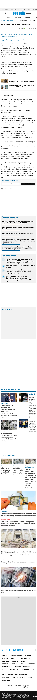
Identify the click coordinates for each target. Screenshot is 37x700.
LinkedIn (14, 650)
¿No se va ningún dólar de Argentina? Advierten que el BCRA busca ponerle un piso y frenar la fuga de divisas (20, 261)
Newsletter (33, 17)
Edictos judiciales (19, 677)
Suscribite (28, 183)
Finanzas (27, 17)
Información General (22, 666)
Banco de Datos (25, 658)
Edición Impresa (7, 666)
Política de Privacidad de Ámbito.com (14, 675)
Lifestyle (5, 664)
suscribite (28, 13)
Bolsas (13, 312)
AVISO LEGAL (6, 677)
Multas (30, 677)
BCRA (24, 9)
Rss (34, 669)
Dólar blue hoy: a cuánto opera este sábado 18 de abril (18, 228)
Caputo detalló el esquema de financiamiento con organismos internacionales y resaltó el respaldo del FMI (20, 279)
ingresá (33, 13)
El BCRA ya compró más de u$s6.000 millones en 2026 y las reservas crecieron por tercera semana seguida (18, 554)
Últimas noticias (16, 656)
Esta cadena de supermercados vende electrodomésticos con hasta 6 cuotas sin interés (9, 437)
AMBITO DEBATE (26, 686)
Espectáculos (13, 669)
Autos (4, 669)
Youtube (18, 650)
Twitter (2, 650)
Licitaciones (6, 680)
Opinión (23, 661)
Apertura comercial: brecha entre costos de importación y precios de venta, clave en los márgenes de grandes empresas (32, 406)
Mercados (5, 661)
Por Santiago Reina (31, 417)
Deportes (31, 664)
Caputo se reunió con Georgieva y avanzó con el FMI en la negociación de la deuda (32, 426)
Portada (4, 656)
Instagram (10, 650)
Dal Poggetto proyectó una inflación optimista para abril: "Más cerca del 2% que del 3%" (17, 39)
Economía (18, 17)
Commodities (23, 312)
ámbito (3, 20)
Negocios (15, 661)
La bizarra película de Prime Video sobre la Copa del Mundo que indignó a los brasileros (17, 248)
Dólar (8, 17)
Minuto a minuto (6, 519)
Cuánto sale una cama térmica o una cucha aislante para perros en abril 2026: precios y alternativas (21, 81)
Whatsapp (22, 650)
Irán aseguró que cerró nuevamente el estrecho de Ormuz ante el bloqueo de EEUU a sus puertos (19, 272)
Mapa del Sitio (6, 672)
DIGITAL (9, 686)
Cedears (33, 312)
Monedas (4, 312)
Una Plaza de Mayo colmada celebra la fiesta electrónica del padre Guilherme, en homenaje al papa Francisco (18, 241)
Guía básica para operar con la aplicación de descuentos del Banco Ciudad (21, 86)
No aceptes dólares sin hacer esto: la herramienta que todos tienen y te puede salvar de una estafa (18, 515)
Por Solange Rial (29, 487)
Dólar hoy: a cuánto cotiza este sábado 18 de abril (17, 234)
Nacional (14, 664)
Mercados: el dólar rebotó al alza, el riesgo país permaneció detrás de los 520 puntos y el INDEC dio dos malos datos (18, 524)
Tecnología (25, 669)
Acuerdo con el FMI (32, 9)
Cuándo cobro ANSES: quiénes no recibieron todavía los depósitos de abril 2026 (18, 222)
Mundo (23, 664)
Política (14, 658)
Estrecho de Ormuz (15, 9)
